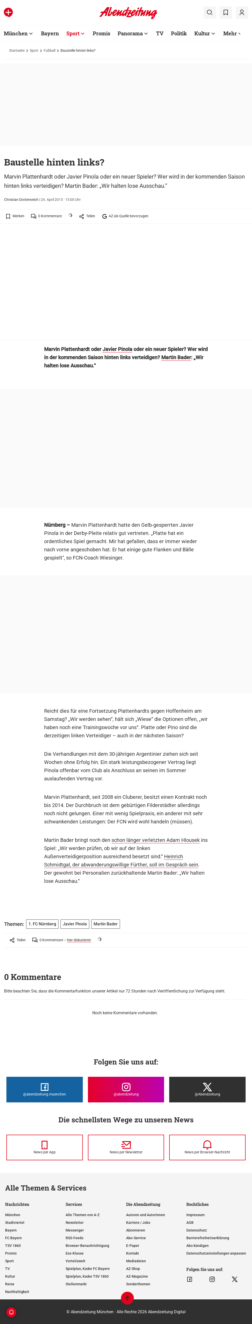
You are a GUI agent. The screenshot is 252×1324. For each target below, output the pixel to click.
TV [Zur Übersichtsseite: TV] (160, 33)
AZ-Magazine (137, 1276)
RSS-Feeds (74, 1238)
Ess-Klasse (75, 1253)
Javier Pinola (117, 349)
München (12, 1215)
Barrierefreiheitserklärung (207, 1238)
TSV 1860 (13, 1246)
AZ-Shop (133, 1269)
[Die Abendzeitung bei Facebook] (44, 1089)
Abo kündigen (197, 1246)
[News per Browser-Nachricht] (207, 1147)
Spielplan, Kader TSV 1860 (87, 1276)
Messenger (75, 1230)
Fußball (49, 50)
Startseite (17, 50)
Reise (9, 1284)
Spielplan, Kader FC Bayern (88, 1269)
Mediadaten (136, 1261)
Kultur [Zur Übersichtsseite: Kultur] (202, 33)
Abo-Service (136, 1238)
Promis (11, 1253)
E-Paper (132, 1246)
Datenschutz (196, 1230)
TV (7, 1269)
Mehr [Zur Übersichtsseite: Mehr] (230, 33)
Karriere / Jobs (138, 1222)
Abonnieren (135, 1230)
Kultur (10, 1276)
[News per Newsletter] (126, 1147)
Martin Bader (176, 357)
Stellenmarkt (76, 1284)
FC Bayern (13, 1238)
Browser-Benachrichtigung (87, 1246)
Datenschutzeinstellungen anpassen (216, 1253)
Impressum (195, 1215)
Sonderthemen (138, 1284)
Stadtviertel (14, 1222)
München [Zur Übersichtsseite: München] (16, 33)
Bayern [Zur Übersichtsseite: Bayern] (50, 33)
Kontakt (132, 1253)
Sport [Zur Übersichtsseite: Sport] (72, 33)
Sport (34, 50)
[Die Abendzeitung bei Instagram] (126, 1089)
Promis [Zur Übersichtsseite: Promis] (101, 33)
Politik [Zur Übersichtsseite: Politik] (179, 33)
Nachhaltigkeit (17, 1292)
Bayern (11, 1230)
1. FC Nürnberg (42, 924)
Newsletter (75, 1222)
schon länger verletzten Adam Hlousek (156, 840)
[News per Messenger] (44, 1147)
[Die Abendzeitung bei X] (207, 1089)
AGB (190, 1222)
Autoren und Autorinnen (145, 1215)
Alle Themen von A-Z (82, 1215)
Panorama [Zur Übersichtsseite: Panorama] (130, 33)
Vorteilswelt (75, 1261)
